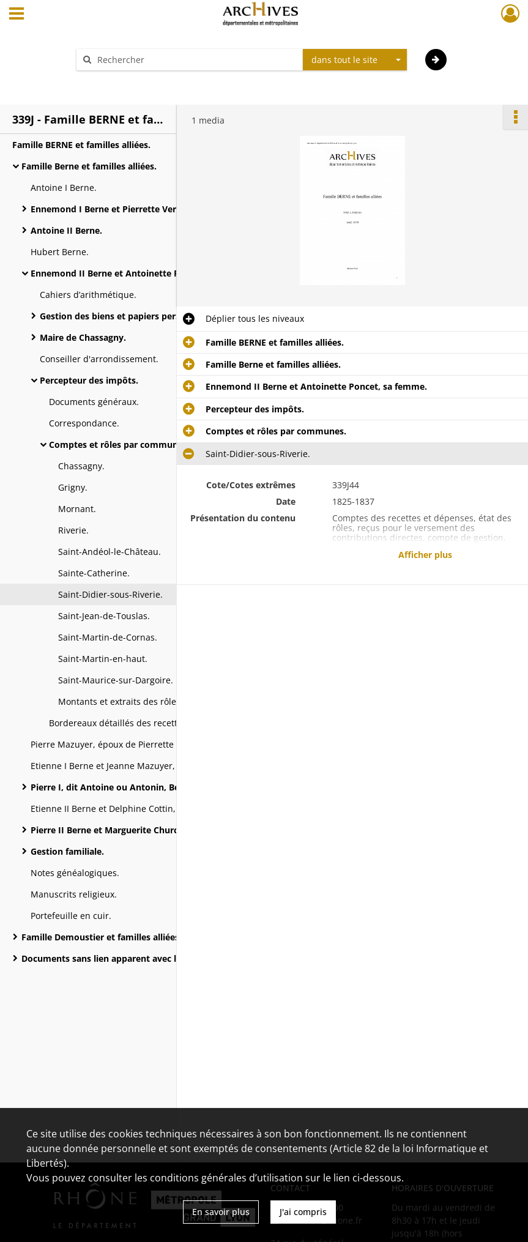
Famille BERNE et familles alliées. (81, 145)
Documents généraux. (94, 401)
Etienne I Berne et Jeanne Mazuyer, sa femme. (125, 766)
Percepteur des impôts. (89, 380)
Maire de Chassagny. (83, 337)
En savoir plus (221, 1212)
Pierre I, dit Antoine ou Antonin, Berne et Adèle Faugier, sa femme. (153, 787)
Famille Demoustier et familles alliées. (101, 937)
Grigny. (72, 487)
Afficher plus (425, 554)
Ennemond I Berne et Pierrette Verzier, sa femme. (135, 209)
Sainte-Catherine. (94, 573)
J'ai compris (303, 1212)
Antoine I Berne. (64, 187)
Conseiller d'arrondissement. (99, 359)
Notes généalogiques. (75, 873)
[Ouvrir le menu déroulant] (16, 14)
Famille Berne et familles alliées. (89, 166)
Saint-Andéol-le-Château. (109, 551)
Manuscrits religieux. (74, 894)
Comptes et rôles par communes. (119, 444)
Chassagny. (81, 466)
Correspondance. (84, 423)
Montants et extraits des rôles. (120, 701)
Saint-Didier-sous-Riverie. (110, 594)
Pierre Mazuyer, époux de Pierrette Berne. (117, 744)
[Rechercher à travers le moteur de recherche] (195, 59)
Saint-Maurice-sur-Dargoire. (115, 680)
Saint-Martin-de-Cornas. (107, 637)
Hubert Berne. (60, 252)
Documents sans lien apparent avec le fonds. (115, 958)
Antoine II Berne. (66, 230)
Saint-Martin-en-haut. (102, 658)
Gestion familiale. (67, 851)
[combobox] (355, 60)
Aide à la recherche (123, 81)
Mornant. (77, 509)
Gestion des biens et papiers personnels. (125, 316)
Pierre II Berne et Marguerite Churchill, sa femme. (135, 830)
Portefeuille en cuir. (71, 915)
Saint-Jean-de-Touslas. (104, 616)
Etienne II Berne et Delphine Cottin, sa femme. (126, 808)
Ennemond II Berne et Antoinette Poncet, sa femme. (141, 273)
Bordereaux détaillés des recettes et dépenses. (145, 723)
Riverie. (73, 530)
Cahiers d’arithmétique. (88, 294)
